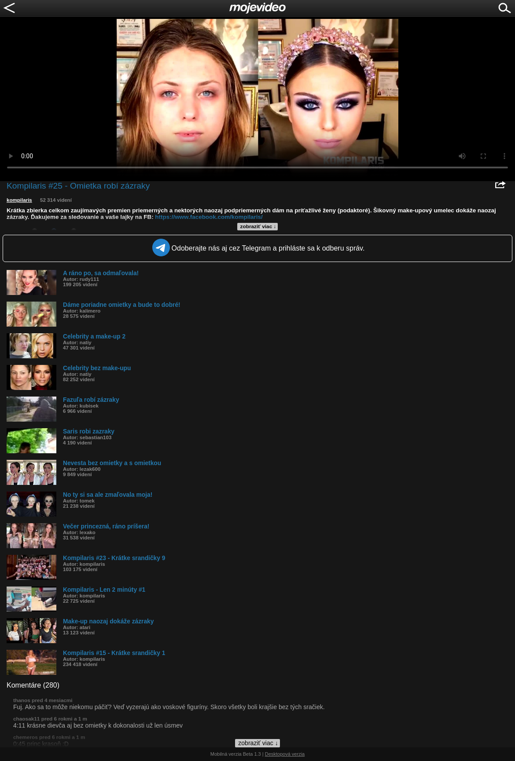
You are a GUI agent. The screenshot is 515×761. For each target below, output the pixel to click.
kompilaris (19, 200)
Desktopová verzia (285, 754)
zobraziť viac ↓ (258, 226)
